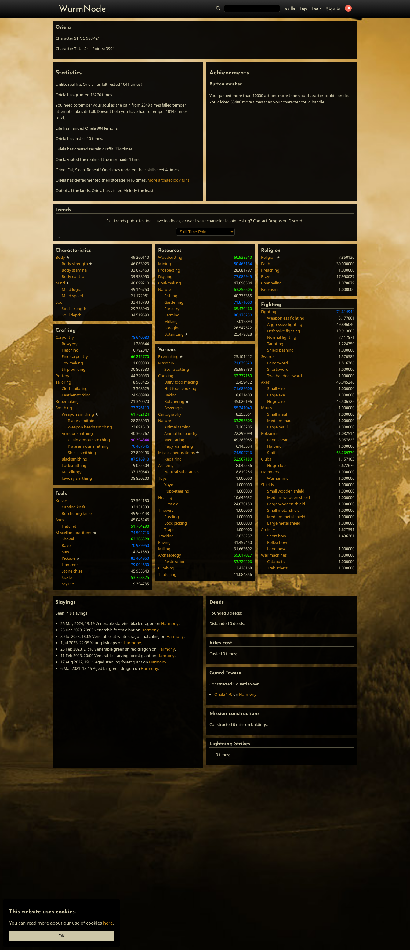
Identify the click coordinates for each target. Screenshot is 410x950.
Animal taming (177, 515)
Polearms (269, 522)
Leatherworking (76, 483)
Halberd (274, 535)
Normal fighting (281, 426)
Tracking (166, 624)
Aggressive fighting (284, 413)
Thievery (166, 599)
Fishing (170, 384)
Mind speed (72, 384)
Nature (164, 378)
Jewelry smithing (77, 567)
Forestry (172, 397)
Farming (172, 403)
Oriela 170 (223, 783)
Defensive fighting (283, 419)
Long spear (277, 528)
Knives (61, 589)
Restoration (175, 650)
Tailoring (63, 471)
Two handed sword (284, 464)
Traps (169, 618)
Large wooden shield (286, 592)
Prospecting (169, 359)
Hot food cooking (180, 477)
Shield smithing (82, 541)
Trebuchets (277, 656)
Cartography (169, 503)
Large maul (277, 515)
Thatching (167, 663)
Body (60, 346)
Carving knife (73, 595)
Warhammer (278, 567)
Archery (268, 618)
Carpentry (65, 426)
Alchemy (166, 554)
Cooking (165, 464)
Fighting (268, 400)
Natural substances (181, 560)
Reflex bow (277, 631)
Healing (165, 586)
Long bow (276, 637)
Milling (164, 637)
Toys (162, 567)
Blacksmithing (74, 548)
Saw (65, 640)
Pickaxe (68, 647)
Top (303, 9)
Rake (66, 634)
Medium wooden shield (288, 586)
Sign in (333, 9)
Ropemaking (67, 490)
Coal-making (169, 371)
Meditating (174, 528)
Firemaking (168, 445)
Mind (60, 371)
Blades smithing (82, 509)
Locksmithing (74, 554)
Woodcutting (170, 346)
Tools (316, 9)
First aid (171, 592)
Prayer (267, 365)
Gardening (173, 391)
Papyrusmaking (178, 535)
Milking (171, 410)
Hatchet (69, 615)
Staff (271, 541)
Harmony (170, 712)
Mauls (266, 496)
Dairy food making (181, 471)
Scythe (68, 672)
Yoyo (168, 573)
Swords (267, 445)
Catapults (276, 650)
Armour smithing (77, 522)
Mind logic (71, 378)
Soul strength (74, 397)
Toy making (72, 451)
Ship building (73, 458)
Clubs (266, 548)
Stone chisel (72, 660)
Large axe (276, 483)
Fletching (70, 439)
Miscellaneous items (74, 621)
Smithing (64, 496)
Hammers (270, 560)
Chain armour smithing (89, 528)
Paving (164, 631)
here (108, 923)
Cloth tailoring (75, 477)
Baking (170, 483)
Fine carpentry (75, 445)
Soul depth (72, 403)
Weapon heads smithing (90, 515)
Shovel (68, 627)
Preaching (270, 359)
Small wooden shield (285, 580)
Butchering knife (77, 602)
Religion (268, 346)
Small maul (277, 503)
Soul (59, 391)
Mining (164, 352)
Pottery (62, 464)
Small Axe (276, 477)
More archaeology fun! (168, 180)
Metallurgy (72, 560)
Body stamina (74, 359)
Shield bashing (280, 439)
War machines (274, 644)
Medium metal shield (286, 605)
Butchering (174, 490)
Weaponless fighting (285, 407)
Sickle (67, 666)
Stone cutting (176, 458)
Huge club (276, 554)
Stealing (171, 605)
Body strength (75, 352)
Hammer (70, 653)
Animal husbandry (181, 522)
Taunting (275, 432)
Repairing (173, 548)
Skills (290, 9)
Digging (165, 365)
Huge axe (276, 490)
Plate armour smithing (88, 535)
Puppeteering (176, 580)
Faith (265, 352)
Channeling (271, 371)
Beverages (173, 496)
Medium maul (279, 509)
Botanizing (174, 423)
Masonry (166, 451)
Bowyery (70, 432)
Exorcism (269, 378)
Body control (73, 365)
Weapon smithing (78, 503)
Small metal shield (283, 599)
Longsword (277, 451)
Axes (60, 608)
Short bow (276, 624)
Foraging (172, 416)
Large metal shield (283, 612)
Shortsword (277, 458)
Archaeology (169, 644)
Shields (267, 573)
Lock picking (175, 612)
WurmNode (82, 9)
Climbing (166, 656)
